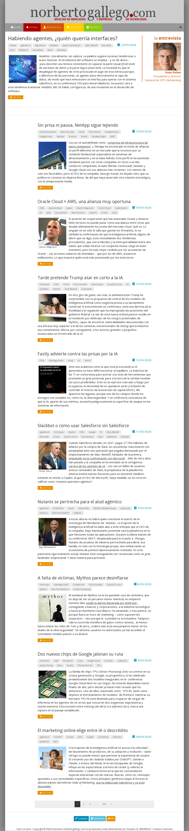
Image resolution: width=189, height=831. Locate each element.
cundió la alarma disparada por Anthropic (111, 603)
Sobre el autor (23, 829)
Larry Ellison (61, 212)
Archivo (93, 27)
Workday (61, 50)
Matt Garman (78, 212)
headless (54, 45)
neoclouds (125, 508)
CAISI (56, 284)
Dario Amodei (80, 284)
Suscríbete (97, 818)
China (66, 284)
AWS (42, 208)
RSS (111, 818)
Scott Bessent (71, 289)
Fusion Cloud (104, 208)
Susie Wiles (87, 289)
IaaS (48, 212)
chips (80, 660)
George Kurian (112, 131)
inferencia (122, 660)
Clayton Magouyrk (85, 208)
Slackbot (125, 436)
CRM (82, 432)
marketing (103, 737)
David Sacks (97, 284)
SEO (55, 741)
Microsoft (106, 45)
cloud (81, 131)
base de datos (55, 208)
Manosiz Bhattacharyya (105, 508)
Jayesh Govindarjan (71, 45)
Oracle (104, 212)
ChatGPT (58, 737)
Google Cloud (46, 136)
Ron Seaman (87, 436)
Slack (50, 50)
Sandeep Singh (99, 136)
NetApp (60, 136)
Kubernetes (83, 508)
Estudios (74, 27)
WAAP (87, 360)
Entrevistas (52, 27)
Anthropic (44, 284)
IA (41, 212)
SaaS (12, 50)
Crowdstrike (78, 584)
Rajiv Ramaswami (60, 513)
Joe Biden (44, 289)
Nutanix (72, 136)
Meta (59, 665)
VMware (77, 513)
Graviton (109, 660)
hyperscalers (121, 208)
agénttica (44, 508)
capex (69, 208)
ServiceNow (38, 50)
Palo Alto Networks (60, 589)
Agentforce (40, 45)
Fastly (70, 360)
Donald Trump (115, 284)
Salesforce (23, 50)
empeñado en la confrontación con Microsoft (97, 458)
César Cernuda (67, 131)
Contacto (81, 818)
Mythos (56, 289)
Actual (32, 27)
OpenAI (93, 212)
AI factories (58, 508)
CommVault (94, 131)
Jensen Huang (46, 665)
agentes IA (25, 45)
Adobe (13, 45)
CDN (42, 360)
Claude (70, 737)
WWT (112, 136)
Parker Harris (70, 436)
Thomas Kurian (85, 665)
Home (16, 27)
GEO (80, 737)
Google (92, 432)
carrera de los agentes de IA (87, 466)
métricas (117, 737)
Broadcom (68, 660)
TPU (99, 665)
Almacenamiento (48, 131)
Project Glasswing (82, 589)
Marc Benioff (91, 45)
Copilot (71, 432)
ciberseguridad (56, 360)
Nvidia (84, 136)
